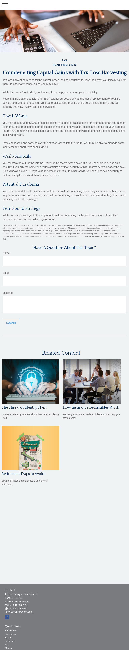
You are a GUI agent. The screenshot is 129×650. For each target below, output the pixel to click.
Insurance (10, 641)
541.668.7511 (20, 605)
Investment (10, 634)
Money (8, 648)
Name (6, 253)
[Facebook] (7, 617)
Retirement (10, 630)
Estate (8, 637)
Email (6, 272)
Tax (7, 644)
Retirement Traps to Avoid (23, 474)
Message (8, 292)
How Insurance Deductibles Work (91, 407)
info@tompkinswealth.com (18, 611)
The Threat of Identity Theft (24, 407)
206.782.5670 (21, 601)
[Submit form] (11, 323)
